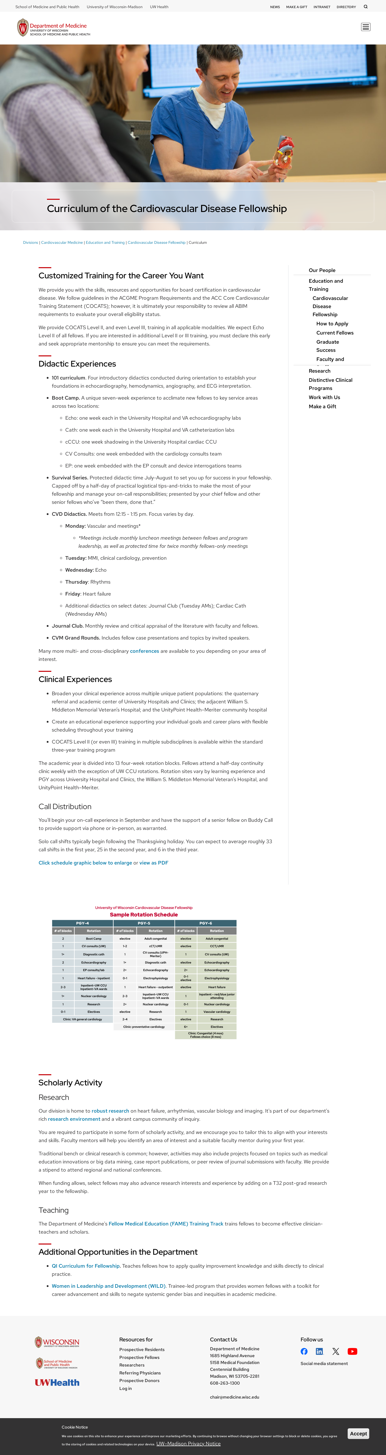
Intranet (322, 7)
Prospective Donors (139, 1380)
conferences (144, 651)
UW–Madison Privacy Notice (188, 1443)
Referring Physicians (140, 1373)
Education (222, 30)
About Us (356, 30)
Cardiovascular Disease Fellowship (157, 242)
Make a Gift (296, 7)
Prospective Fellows (139, 1357)
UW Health (159, 6)
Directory (346, 7)
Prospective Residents (142, 1349)
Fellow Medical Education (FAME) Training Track (166, 1223)
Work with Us (324, 397)
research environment (74, 1119)
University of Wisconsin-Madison (114, 6)
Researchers (131, 1365)
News (275, 7)
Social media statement (324, 1363)
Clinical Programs (318, 30)
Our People (322, 270)
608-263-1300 (225, 1383)
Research (252, 30)
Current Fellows (335, 332)
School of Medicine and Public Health (47, 6)
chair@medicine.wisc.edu (234, 1397)
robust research (110, 1111)
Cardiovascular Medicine (62, 242)
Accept (358, 1433)
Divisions (280, 30)
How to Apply (332, 323)
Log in (125, 1388)
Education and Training (105, 242)
